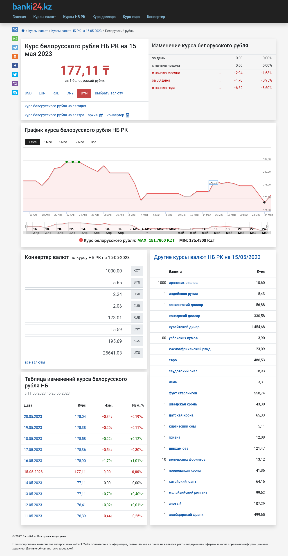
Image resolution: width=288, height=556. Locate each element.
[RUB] (78, 318)
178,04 (80, 416)
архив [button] (95, 115)
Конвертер (156, 17)
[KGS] (78, 341)
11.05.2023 (33, 516)
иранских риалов (183, 283)
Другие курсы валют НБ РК (207, 257)
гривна (174, 437)
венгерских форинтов (187, 459)
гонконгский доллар (186, 305)
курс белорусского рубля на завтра (54, 115)
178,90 (80, 461)
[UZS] (78, 353)
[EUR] (78, 306)
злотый (175, 503)
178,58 (80, 439)
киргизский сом (182, 426)
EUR (42, 93)
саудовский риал (183, 371)
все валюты (35, 362)
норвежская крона (185, 470)
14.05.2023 (33, 483)
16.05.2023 (33, 461)
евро (173, 360)
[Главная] (23, 31)
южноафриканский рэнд (190, 349)
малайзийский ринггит (188, 492)
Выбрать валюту (109, 93)
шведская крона (183, 404)
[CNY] (78, 329)
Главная (19, 17)
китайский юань (182, 481)
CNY (70, 93)
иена (173, 382)
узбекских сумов (183, 338)
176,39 (80, 516)
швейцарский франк (186, 515)
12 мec (79, 142)
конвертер (118, 115)
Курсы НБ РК (74, 17)
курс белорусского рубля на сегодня (55, 106)
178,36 (80, 450)
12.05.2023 (33, 505)
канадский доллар (184, 316)
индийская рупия (183, 294)
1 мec (32, 142)
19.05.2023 (33, 428)
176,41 (80, 505)
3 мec (47, 142)
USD (28, 93)
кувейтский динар (184, 327)
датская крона (181, 415)
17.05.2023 (33, 450)
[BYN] (78, 283)
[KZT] (78, 271)
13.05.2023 (33, 494)
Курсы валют (44, 17)
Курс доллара (104, 17)
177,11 (80, 483)
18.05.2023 (33, 439)
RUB (56, 93)
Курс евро (131, 17)
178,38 (80, 428)
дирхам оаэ (178, 448)
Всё (93, 142)
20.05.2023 (33, 416)
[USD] (78, 294)
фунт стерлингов (183, 393)
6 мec (63, 142)
